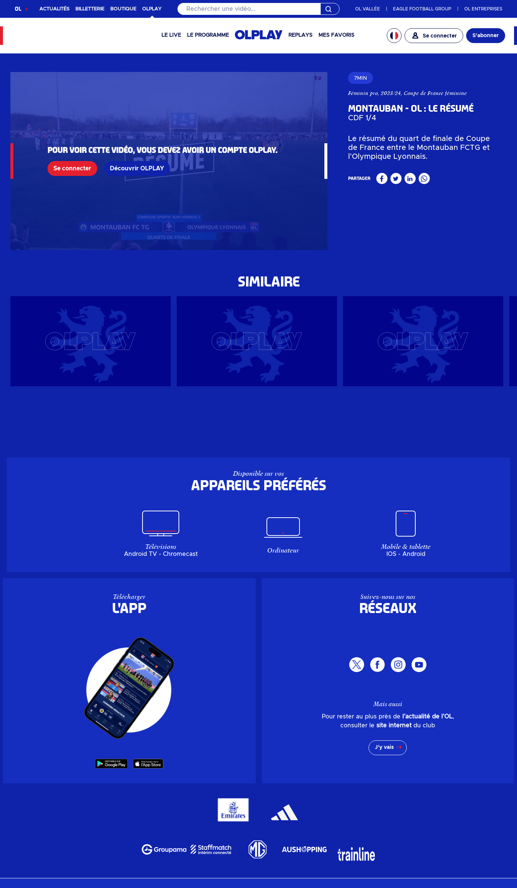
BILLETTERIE (89, 9)
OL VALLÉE (367, 9)
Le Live (171, 35)
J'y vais (384, 747)
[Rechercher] (258, 9)
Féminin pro (363, 93)
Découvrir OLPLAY (137, 168)
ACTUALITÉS (54, 9)
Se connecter (72, 168)
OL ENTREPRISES (483, 9)
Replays (300, 35)
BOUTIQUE (123, 9)
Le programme (208, 35)
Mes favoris (336, 35)
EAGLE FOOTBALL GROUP (422, 9)
